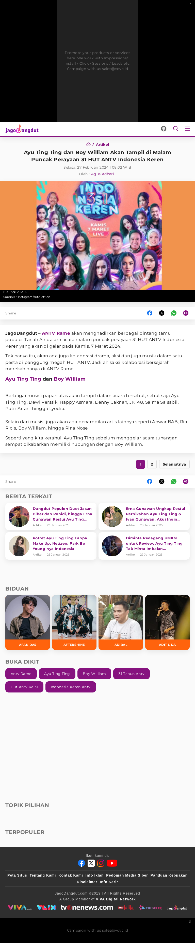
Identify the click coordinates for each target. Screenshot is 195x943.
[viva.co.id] (20, 907)
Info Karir (109, 882)
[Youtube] (112, 863)
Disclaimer (87, 882)
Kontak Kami (70, 875)
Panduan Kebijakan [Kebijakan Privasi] (169, 875)
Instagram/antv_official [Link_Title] (34, 297)
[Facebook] (81, 863)
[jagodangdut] (177, 907)
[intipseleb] (150, 907)
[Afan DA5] (27, 622)
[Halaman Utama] (21, 129)
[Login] (163, 129)
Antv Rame (21, 673)
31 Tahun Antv (131, 673)
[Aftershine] (74, 622)
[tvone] (87, 907)
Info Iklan (95, 875)
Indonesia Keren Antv (71, 687)
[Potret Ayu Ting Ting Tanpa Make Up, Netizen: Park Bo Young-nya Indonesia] (50, 546)
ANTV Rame (56, 333)
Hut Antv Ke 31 (24, 687)
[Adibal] (121, 622)
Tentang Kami (43, 875)
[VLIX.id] (46, 907)
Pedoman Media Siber (127, 875)
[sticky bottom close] (190, 921)
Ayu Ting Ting (23, 379)
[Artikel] (102, 144)
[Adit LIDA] (167, 622)
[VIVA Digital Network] (116, 899)
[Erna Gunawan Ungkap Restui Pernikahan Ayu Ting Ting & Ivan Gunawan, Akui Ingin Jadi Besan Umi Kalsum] (144, 516)
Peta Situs (17, 875)
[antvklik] (126, 907)
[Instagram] (100, 863)
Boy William (70, 379)
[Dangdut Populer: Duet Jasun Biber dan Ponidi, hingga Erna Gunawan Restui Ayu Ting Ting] (50, 516)
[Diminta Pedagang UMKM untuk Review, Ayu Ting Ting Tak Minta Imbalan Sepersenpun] (144, 546)
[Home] (90, 144)
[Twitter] (91, 863)
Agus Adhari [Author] (102, 174)
